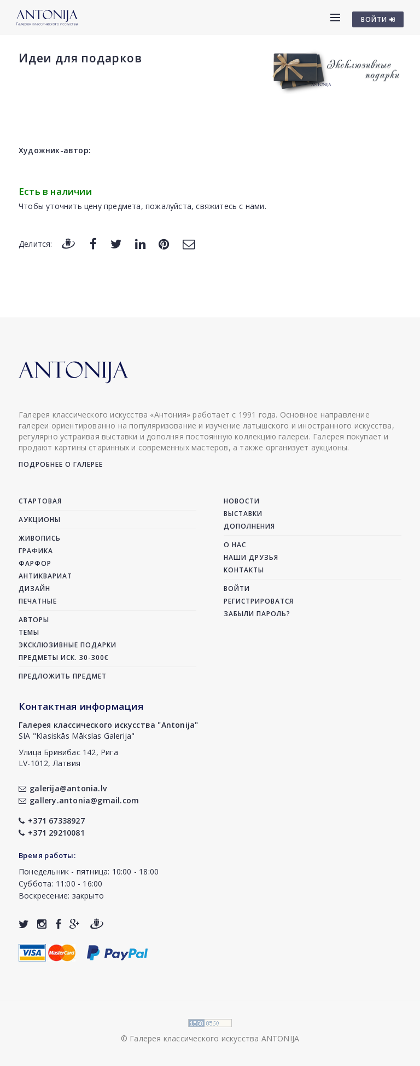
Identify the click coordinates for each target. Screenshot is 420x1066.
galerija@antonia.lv (63, 788)
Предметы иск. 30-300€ (64, 657)
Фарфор (35, 563)
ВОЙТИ (378, 19)
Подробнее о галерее (61, 464)
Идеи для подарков (80, 58)
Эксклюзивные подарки (67, 645)
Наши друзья (251, 557)
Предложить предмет (63, 676)
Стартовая (40, 501)
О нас (235, 544)
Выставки (243, 513)
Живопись (40, 538)
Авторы (34, 619)
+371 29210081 (52, 832)
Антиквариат (45, 576)
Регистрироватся (259, 601)
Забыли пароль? (257, 613)
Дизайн (34, 588)
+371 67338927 (52, 820)
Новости (242, 501)
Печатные (38, 601)
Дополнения (249, 526)
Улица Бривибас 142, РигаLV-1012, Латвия (68, 757)
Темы (29, 632)
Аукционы (40, 519)
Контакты (244, 570)
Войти (237, 588)
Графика (36, 550)
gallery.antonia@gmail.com (79, 800)
